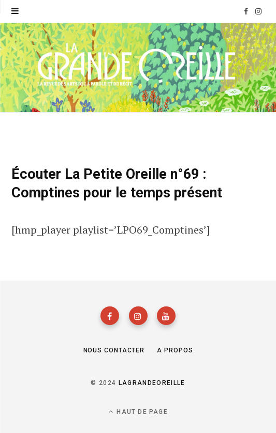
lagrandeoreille (152, 382)
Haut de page (138, 411)
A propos (175, 350)
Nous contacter (114, 350)
